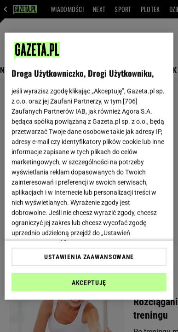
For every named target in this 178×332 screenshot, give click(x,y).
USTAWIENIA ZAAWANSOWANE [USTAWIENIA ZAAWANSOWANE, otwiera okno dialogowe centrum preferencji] (89, 257)
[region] (89, 166)
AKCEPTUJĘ (89, 282)
